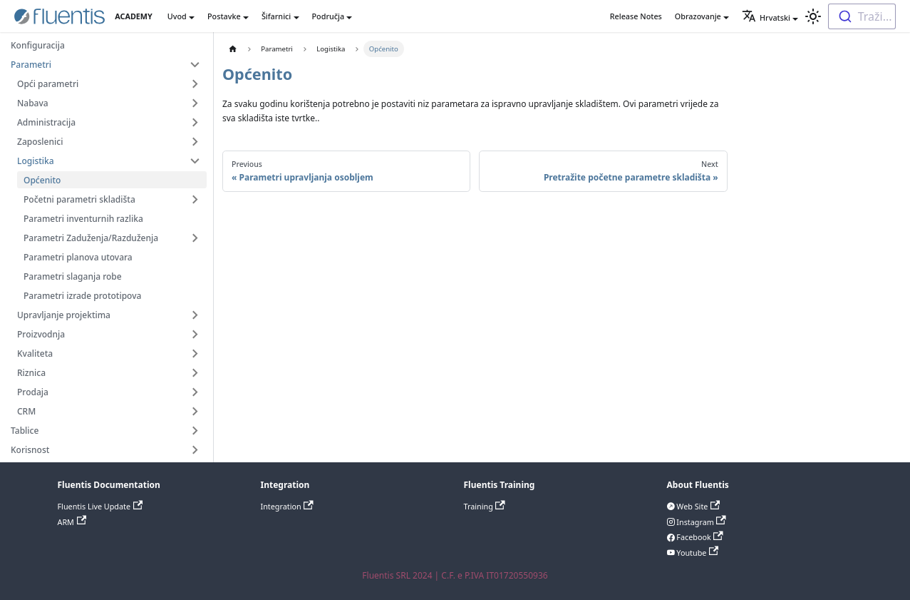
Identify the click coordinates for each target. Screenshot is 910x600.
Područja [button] (328, 16)
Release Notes (636, 16)
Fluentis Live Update (100, 506)
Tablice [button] (24, 430)
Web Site (697, 506)
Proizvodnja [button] (41, 334)
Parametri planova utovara (78, 257)
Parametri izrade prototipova (82, 296)
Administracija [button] (46, 122)
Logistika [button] (35, 161)
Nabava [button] (32, 103)
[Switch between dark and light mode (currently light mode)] (813, 16)
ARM (72, 522)
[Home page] (232, 49)
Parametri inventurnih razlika (83, 219)
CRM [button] (26, 411)
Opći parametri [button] (47, 84)
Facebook (699, 537)
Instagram (700, 522)
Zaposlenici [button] (40, 142)
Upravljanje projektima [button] (63, 315)
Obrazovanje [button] (698, 16)
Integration (287, 506)
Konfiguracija (38, 45)
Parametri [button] (31, 65)
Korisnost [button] (30, 450)
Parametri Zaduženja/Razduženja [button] (91, 238)
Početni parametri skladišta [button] (79, 199)
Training (484, 506)
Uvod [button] (177, 16)
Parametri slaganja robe (73, 276)
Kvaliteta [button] (35, 353)
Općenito (42, 180)
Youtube (697, 552)
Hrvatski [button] (766, 17)
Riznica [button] (31, 373)
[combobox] (862, 16)
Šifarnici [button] (276, 16)
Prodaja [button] (32, 392)
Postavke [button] (224, 16)
